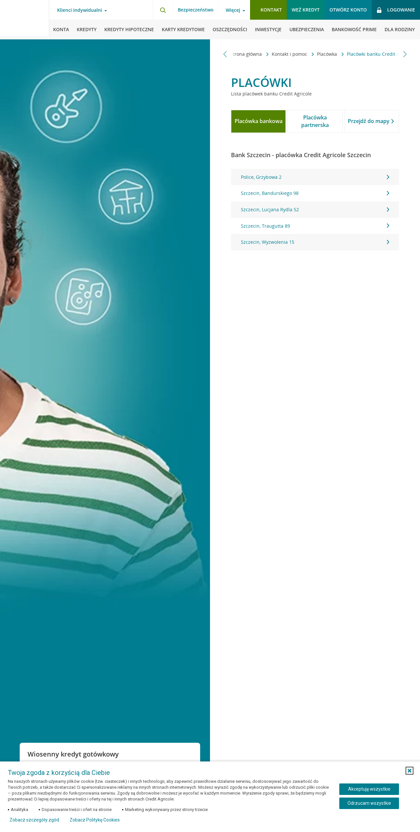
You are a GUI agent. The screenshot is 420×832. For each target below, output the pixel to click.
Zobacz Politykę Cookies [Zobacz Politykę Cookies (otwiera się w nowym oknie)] (95, 819)
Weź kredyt (306, 10)
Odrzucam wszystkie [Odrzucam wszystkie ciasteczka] (369, 803)
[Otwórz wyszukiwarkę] (163, 10)
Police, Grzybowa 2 (315, 177)
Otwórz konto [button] (348, 10)
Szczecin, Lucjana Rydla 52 (315, 209)
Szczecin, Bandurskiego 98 (315, 193)
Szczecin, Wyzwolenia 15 (315, 242)
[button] (409, 770)
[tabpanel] (315, 209)
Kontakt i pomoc (275, 54)
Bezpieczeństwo (196, 10)
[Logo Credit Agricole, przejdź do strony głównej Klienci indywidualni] (24, 19)
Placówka (313, 54)
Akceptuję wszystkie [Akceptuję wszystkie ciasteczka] (369, 789)
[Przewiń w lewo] (225, 54)
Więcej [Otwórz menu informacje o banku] (233, 10)
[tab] (258, 121)
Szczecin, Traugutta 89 (315, 226)
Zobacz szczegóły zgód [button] (34, 819)
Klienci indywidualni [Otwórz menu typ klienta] (79, 10)
